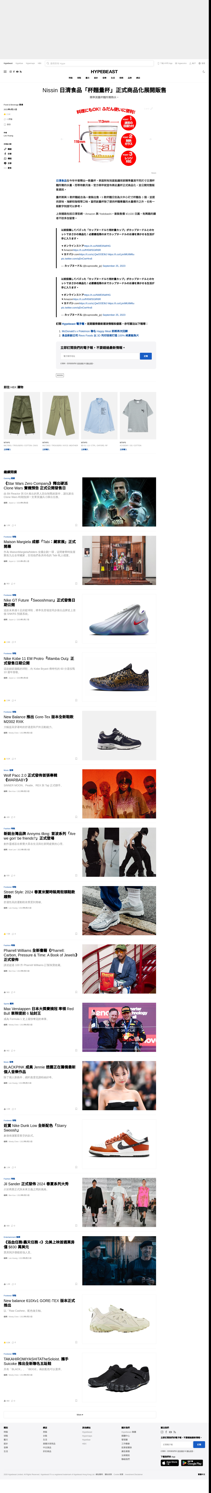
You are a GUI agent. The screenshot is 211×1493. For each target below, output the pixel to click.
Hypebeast (87, 1432)
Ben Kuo (12, 791)
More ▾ (80, 1415)
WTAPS (7, 443)
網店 (138, 78)
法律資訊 (125, 1455)
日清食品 (61, 180)
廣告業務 (125, 1451)
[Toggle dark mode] (204, 71)
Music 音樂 (8, 770)
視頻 (121, 78)
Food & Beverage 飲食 (13, 105)
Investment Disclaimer (134, 1474)
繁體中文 (201, 1474)
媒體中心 (125, 1436)
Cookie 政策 (118, 1474)
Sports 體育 (9, 1004)
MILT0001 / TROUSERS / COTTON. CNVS (21, 446)
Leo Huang (8, 136)
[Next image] (150, 139)
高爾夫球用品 (49, 1444)
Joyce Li (12, 503)
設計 (96, 78)
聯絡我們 (125, 1459)
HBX (84, 1444)
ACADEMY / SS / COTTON (130, 446)
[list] (106, 139)
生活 (113, 78)
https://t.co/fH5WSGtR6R (87, 250)
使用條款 (80, 363)
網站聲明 (99, 1474)
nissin (60, 375)
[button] (7, 124)
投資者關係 (126, 1447)
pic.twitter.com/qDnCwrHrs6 (76, 258)
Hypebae (86, 1440)
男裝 (45, 1432)
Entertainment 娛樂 (12, 1237)
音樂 (104, 78)
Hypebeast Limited (15, 1474)
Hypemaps (87, 1436)
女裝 (45, 1436)
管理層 (124, 1440)
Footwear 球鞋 (10, 537)
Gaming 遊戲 (9, 478)
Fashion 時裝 (9, 828)
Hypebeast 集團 (128, 1432)
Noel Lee (12, 850)
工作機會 (125, 1444)
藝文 (88, 78)
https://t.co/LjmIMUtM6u (121, 254)
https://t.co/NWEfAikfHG (97, 246)
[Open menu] (5, 71)
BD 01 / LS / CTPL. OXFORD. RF (94, 446)
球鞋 (79, 78)
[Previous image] (62, 139)
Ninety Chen (14, 733)
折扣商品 (47, 1451)
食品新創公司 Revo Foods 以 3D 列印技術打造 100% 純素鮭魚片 (100, 335)
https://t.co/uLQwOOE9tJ (93, 254)
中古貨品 (47, 1447)
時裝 (71, 78)
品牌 (130, 78)
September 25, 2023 (114, 266)
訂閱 (146, 356)
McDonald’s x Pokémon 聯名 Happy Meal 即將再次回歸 (95, 331)
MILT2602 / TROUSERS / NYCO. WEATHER (60, 446)
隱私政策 (89, 363)
